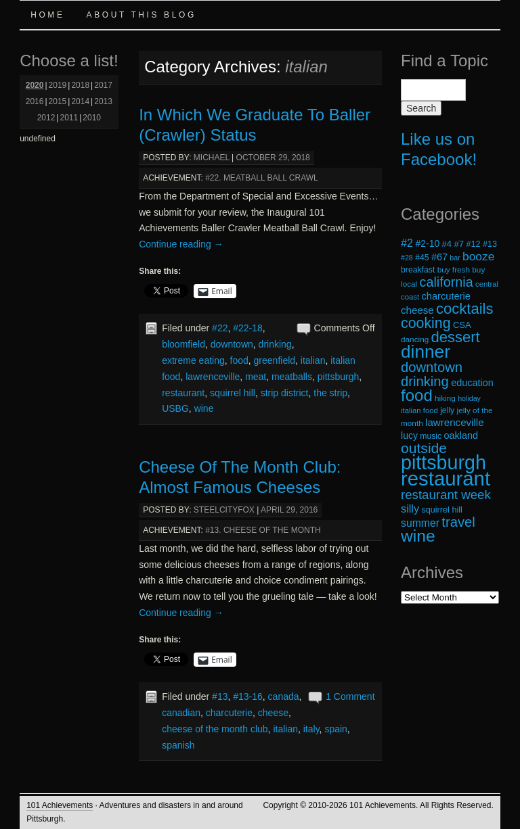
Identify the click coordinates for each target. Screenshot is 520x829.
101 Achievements (59, 805)
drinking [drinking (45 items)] (425, 381)
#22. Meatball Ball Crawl (261, 178)
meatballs (292, 376)
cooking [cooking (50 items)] (426, 323)
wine (204, 408)
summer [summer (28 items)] (420, 523)
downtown (232, 344)
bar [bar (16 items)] (455, 258)
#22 (220, 328)
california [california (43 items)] (446, 282)
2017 (103, 85)
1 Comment (350, 696)
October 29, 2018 (273, 157)
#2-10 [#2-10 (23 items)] (427, 243)
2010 (92, 117)
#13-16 (248, 696)
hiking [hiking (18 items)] (445, 398)
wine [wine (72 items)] (418, 536)
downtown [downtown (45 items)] (431, 367)
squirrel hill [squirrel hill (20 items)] (441, 510)
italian (313, 360)
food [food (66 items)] (417, 395)
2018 (80, 85)
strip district (285, 392)
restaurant (183, 392)
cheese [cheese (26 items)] (417, 310)
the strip (330, 392)
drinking (275, 344)
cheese (273, 712)
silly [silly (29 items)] (410, 508)
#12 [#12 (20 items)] (473, 244)
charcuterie (229, 712)
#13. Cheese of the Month (262, 530)
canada (283, 696)
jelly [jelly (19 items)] (447, 410)
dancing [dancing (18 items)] (415, 339)
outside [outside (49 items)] (424, 448)
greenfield (275, 360)
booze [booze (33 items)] (478, 256)
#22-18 (248, 328)
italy (311, 729)
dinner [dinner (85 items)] (425, 351)
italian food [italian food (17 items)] (419, 410)
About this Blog (141, 15)
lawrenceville (213, 376)
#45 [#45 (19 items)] (422, 257)
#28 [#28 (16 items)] (407, 258)
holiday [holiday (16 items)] (469, 398)
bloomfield (183, 344)
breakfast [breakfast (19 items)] (418, 270)
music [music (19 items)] (430, 436)
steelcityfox (224, 510)
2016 (35, 101)
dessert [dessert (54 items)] (455, 337)
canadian (181, 712)
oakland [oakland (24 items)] (461, 435)
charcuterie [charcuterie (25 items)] (446, 296)
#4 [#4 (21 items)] (447, 244)
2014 (80, 101)
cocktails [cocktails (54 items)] (464, 308)
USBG (175, 408)
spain (335, 729)
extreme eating (193, 360)
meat (255, 376)
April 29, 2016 (289, 510)
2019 (58, 85)
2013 (103, 101)
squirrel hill (232, 392)
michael (212, 157)
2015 (58, 101)
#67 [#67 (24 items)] (439, 257)
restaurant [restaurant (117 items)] (445, 478)
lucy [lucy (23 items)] (409, 435)
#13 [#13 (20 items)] (490, 244)
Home (47, 15)
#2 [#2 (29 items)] (407, 243)
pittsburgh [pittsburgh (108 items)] (443, 462)
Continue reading (181, 244)
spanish (178, 745)
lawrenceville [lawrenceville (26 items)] (454, 422)
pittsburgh (338, 376)
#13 (220, 696)
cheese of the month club (214, 729)
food (239, 360)
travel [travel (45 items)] (458, 522)
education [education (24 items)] (472, 382)
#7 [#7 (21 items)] (459, 244)
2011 (69, 117)
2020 (35, 85)
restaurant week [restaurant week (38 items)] (446, 495)
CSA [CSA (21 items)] (462, 325)
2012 (46, 117)
